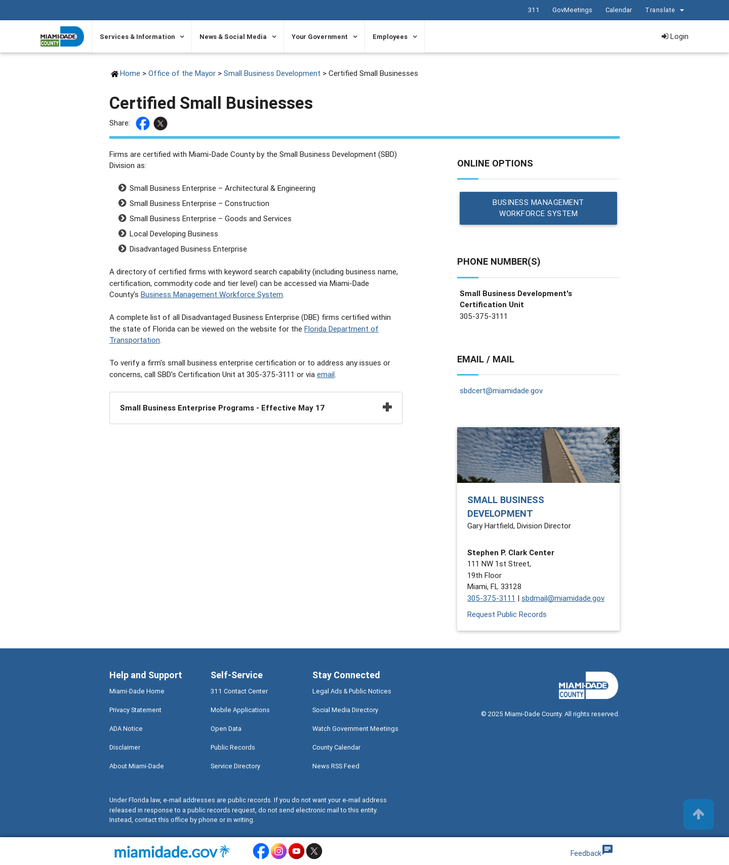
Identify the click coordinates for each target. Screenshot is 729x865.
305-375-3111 (491, 598)
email (326, 374)
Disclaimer (124, 748)
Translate (665, 10)
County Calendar (336, 748)
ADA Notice (126, 729)
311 (533, 10)
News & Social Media (233, 36)
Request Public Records (507, 614)
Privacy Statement (135, 710)
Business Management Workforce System (212, 294)
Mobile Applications (240, 710)
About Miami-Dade (136, 766)
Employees (390, 36)
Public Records (233, 748)
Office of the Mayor (182, 73)
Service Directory (235, 766)
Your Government (320, 36)
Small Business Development (272, 73)
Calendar (618, 10)
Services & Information (137, 36)
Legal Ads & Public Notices (351, 691)
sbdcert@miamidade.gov (501, 391)
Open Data (226, 729)
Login (675, 36)
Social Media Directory (345, 710)
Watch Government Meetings (355, 729)
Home (130, 73)
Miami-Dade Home (137, 691)
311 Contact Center (239, 691)
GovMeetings (572, 10)
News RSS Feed (335, 766)
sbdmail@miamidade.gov (562, 598)
